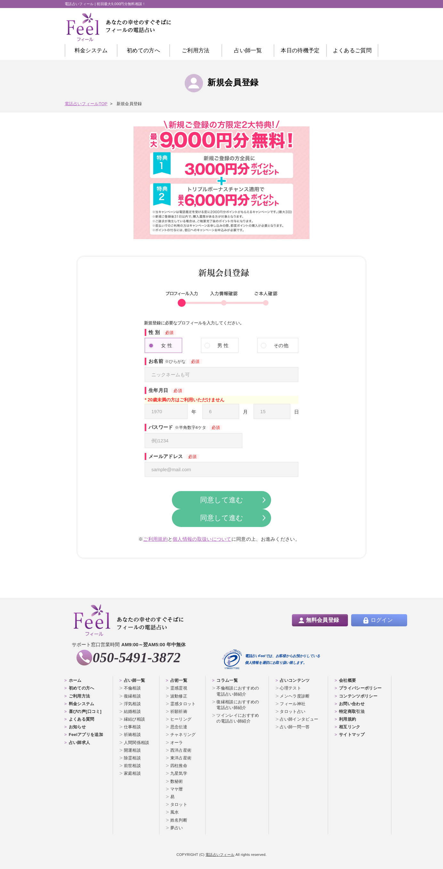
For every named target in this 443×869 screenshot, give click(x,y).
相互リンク (349, 726)
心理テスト (290, 688)
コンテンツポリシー (358, 696)
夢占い (176, 827)
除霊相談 (132, 758)
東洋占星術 (181, 758)
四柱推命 (178, 765)
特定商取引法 (352, 711)
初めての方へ (81, 688)
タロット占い (292, 711)
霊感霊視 (178, 688)
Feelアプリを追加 (86, 734)
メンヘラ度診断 (295, 696)
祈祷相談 (132, 734)
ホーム (75, 680)
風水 (174, 812)
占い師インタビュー (299, 719)
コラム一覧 (227, 680)
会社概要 (347, 680)
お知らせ (77, 726)
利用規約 (347, 719)
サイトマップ (352, 734)
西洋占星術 (181, 750)
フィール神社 (292, 703)
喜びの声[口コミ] (85, 711)
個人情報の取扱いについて (202, 539)
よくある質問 (81, 719)
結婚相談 (132, 711)
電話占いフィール (219, 854)
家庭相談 (132, 773)
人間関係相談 (136, 742)
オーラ (176, 742)
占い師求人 (79, 742)
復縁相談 (132, 696)
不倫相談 (132, 688)
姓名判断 (178, 820)
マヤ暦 (176, 789)
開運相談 (132, 750)
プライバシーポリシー (360, 688)
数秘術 (176, 781)
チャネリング (183, 734)
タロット (178, 804)
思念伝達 (178, 726)
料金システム (91, 50)
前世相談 (132, 765)
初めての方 (143, 50)
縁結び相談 (134, 719)
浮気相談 (132, 703)
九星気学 (178, 773)
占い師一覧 (248, 50)
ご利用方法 (196, 50)
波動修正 (178, 696)
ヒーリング (181, 719)
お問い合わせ (352, 703)
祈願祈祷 (178, 711)
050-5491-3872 (137, 657)
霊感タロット (183, 703)
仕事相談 (132, 726)
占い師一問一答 (295, 726)
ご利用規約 (155, 539)
